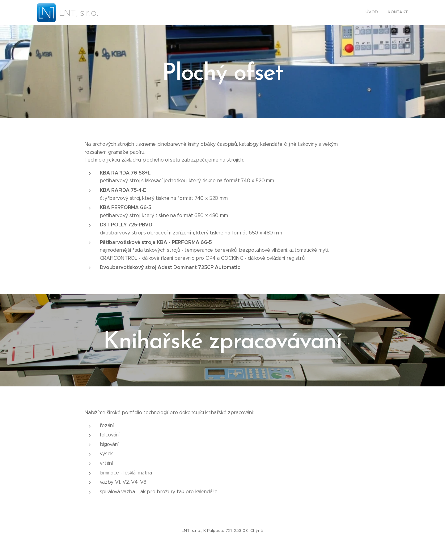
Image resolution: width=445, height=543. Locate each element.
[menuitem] (399, 12)
